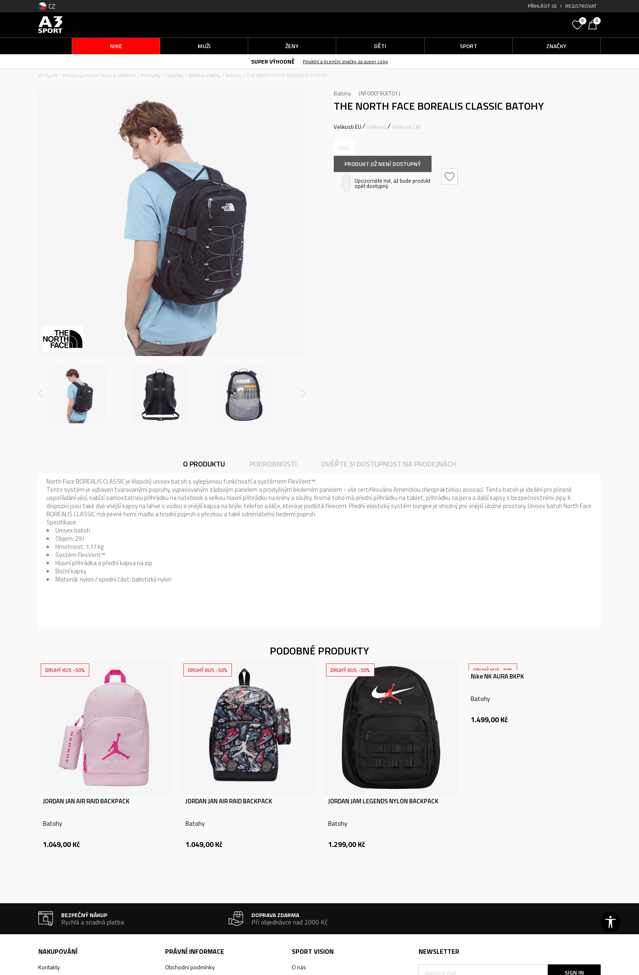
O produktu (204, 463)
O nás (299, 967)
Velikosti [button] (376, 127)
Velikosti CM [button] (406, 127)
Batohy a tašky (204, 75)
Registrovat (581, 6)
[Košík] (594, 24)
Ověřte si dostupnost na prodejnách (388, 463)
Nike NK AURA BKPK (497, 676)
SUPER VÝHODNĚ (273, 61)
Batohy (233, 75)
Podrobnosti (273, 463)
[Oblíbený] (578, 24)
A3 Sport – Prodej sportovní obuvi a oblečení (87, 75)
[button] (507, 25)
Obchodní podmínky (190, 967)
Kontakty (49, 967)
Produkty (151, 75)
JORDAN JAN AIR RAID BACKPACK (86, 801)
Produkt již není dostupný (382, 163)
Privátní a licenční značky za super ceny (345, 61)
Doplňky (174, 75)
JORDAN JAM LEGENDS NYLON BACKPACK (383, 801)
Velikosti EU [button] (347, 127)
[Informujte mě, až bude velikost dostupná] (344, 147)
